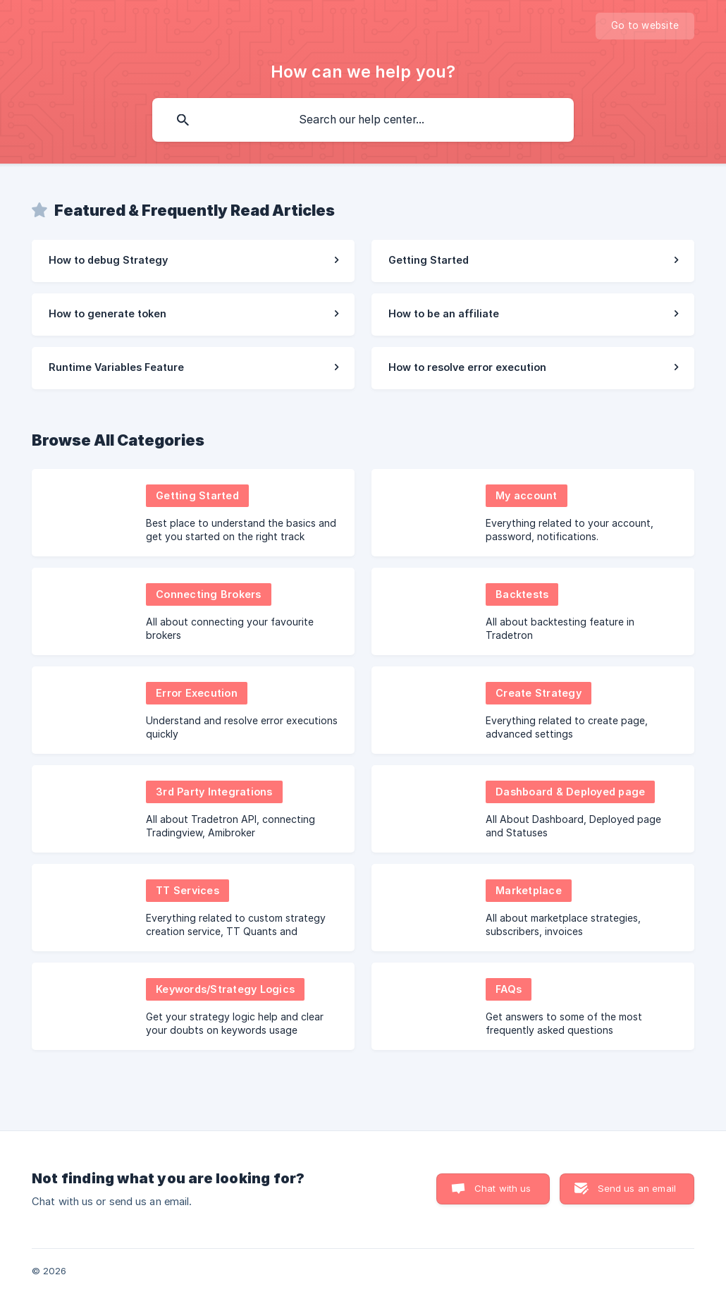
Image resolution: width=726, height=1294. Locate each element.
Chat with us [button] (502, 1188)
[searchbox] (363, 120)
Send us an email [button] (637, 1188)
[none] (645, 26)
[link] (193, 261)
